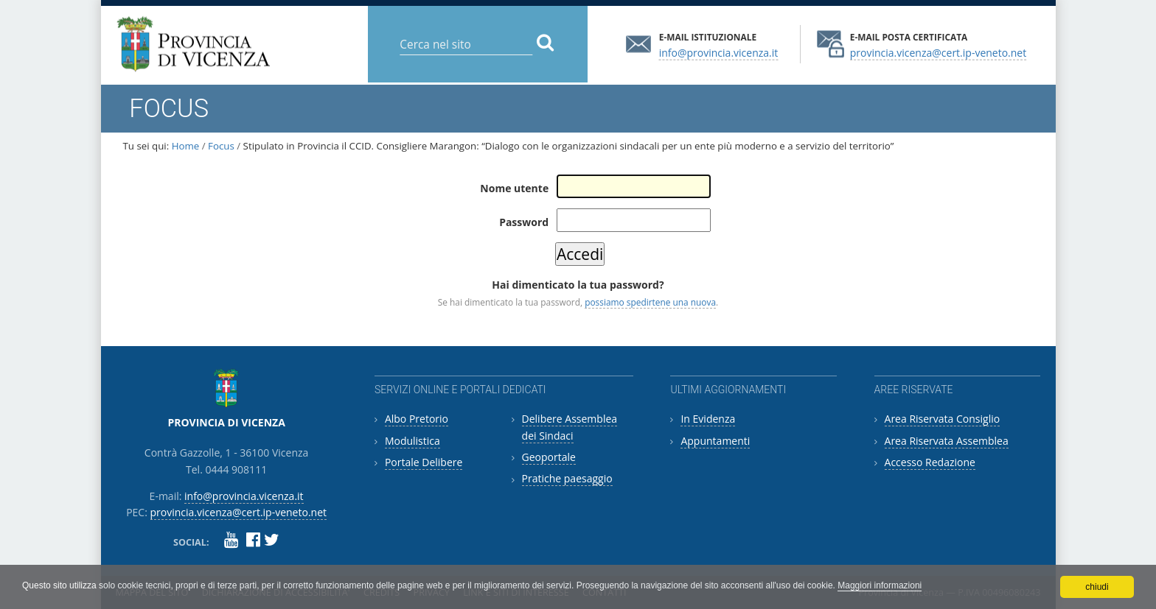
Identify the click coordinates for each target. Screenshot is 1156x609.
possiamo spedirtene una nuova (650, 302)
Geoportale (549, 457)
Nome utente (514, 188)
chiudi (1096, 587)
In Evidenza (707, 419)
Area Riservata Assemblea (947, 441)
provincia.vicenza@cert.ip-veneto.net (938, 52)
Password (524, 222)
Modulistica (412, 441)
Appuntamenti (715, 441)
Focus (221, 145)
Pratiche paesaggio (567, 478)
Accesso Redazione (930, 462)
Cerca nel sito (399, 32)
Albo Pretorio (416, 419)
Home (186, 145)
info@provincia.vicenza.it (719, 52)
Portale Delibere (423, 462)
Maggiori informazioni (880, 585)
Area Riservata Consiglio (942, 419)
